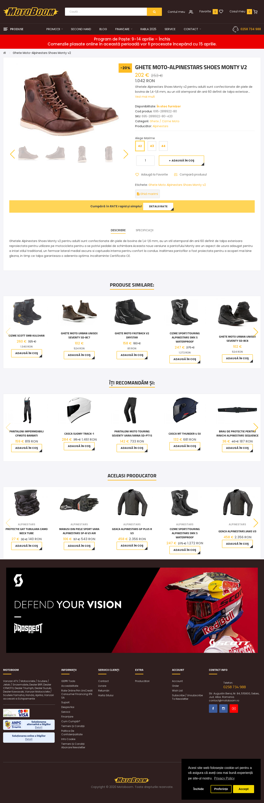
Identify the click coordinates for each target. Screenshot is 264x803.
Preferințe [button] (221, 789)
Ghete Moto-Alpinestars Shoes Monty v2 (42, 53)
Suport (65, 702)
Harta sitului (105, 695)
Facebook (213, 708)
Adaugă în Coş (183, 160)
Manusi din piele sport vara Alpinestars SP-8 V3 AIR (79, 531)
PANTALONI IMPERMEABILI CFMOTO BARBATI (26, 433)
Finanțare (67, 716)
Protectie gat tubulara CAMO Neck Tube (27, 531)
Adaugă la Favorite (154, 174)
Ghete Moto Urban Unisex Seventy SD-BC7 (79, 335)
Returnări (103, 690)
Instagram (223, 708)
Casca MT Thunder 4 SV (185, 434)
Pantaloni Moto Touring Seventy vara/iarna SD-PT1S (132, 433)
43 (152, 146)
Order (175, 686)
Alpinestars (160, 126)
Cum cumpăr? (70, 721)
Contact (103, 681)
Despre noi (67, 707)
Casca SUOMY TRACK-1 (79, 434)
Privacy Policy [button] (224, 778)
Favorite (205, 11)
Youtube (234, 708)
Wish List (177, 690)
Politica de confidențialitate (71, 732)
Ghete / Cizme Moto (164, 121)
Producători (142, 681)
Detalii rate (158, 206)
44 (163, 146)
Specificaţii (144, 230)
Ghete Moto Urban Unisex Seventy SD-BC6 (237, 338)
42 (140, 146)
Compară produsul (193, 174)
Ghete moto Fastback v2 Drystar (132, 335)
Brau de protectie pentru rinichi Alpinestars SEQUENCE (237, 433)
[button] (126, 154)
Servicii (65, 712)
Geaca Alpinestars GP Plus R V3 (132, 531)
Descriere (118, 230)
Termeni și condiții (73, 726)
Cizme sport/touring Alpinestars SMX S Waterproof (185, 337)
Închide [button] (198, 789)
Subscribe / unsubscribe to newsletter (187, 697)
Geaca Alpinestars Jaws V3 (237, 531)
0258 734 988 (250, 29)
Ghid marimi (147, 194)
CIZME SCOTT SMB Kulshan (27, 335)
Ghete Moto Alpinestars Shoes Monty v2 (177, 185)
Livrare (102, 686)
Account (177, 681)
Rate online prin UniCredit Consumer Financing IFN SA (77, 694)
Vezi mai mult (145, 97)
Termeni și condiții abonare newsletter (73, 745)
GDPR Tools (68, 681)
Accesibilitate (69, 686)
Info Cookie (68, 739)
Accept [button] (244, 789)
